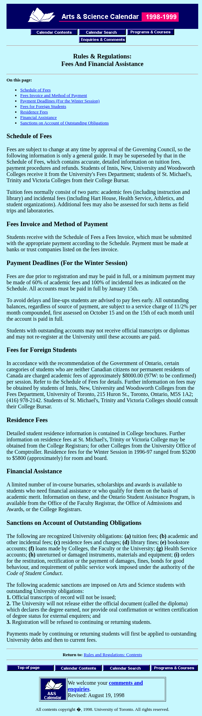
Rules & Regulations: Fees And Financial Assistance (102, 60)
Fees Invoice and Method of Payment (53, 95)
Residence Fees (34, 111)
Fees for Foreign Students (43, 106)
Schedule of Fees (35, 89)
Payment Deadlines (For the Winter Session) (59, 100)
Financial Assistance (38, 117)
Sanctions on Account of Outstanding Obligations (64, 122)
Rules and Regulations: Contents (113, 654)
